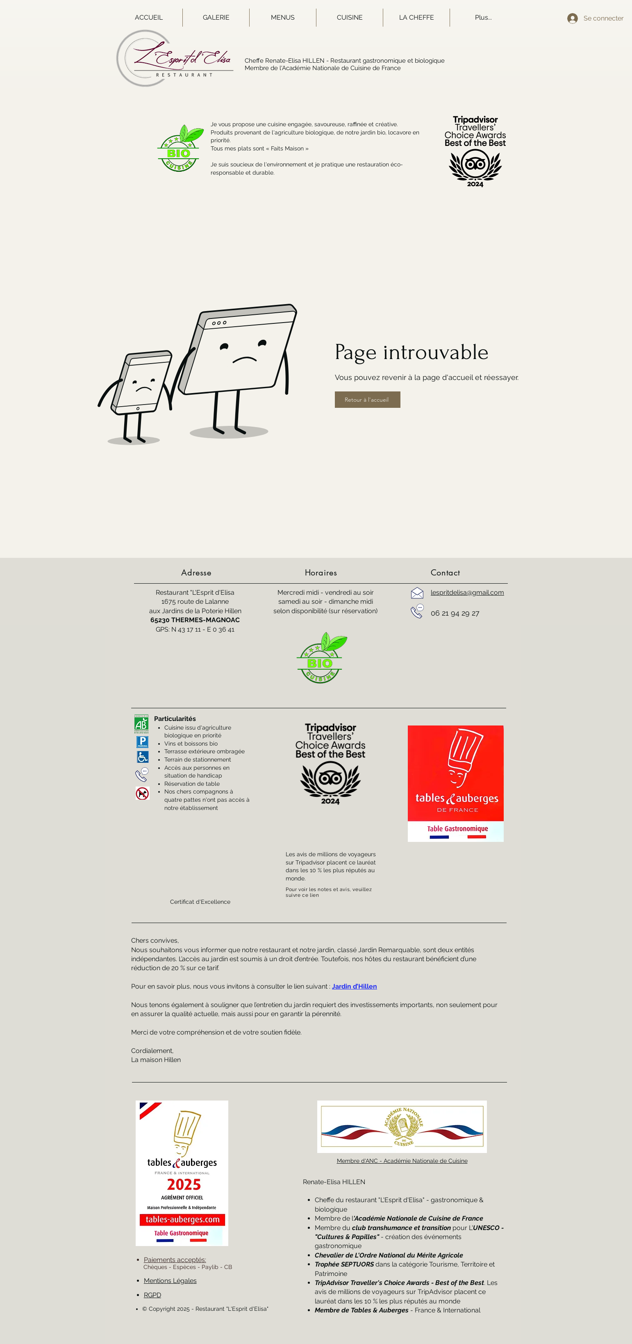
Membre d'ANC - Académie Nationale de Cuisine (402, 1161)
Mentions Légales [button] (170, 1281)
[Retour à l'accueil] (367, 399)
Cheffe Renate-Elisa (273, 60)
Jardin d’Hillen (354, 986)
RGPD (152, 1295)
